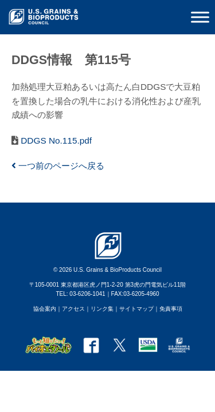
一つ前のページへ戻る (57, 166)
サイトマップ (136, 309)
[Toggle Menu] (200, 16)
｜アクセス (70, 309)
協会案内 (44, 309)
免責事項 (170, 309)
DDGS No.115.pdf (55, 140)
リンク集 (102, 309)
